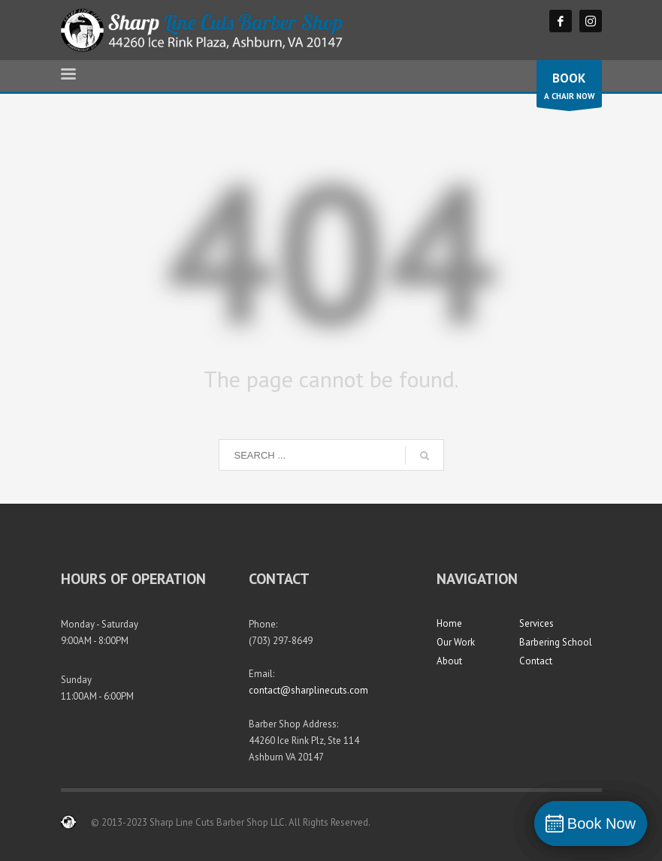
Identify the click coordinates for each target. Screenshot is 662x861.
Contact (535, 661)
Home (449, 623)
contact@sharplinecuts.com (308, 690)
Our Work (456, 642)
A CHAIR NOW (569, 87)
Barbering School (555, 642)
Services (536, 623)
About (449, 661)
